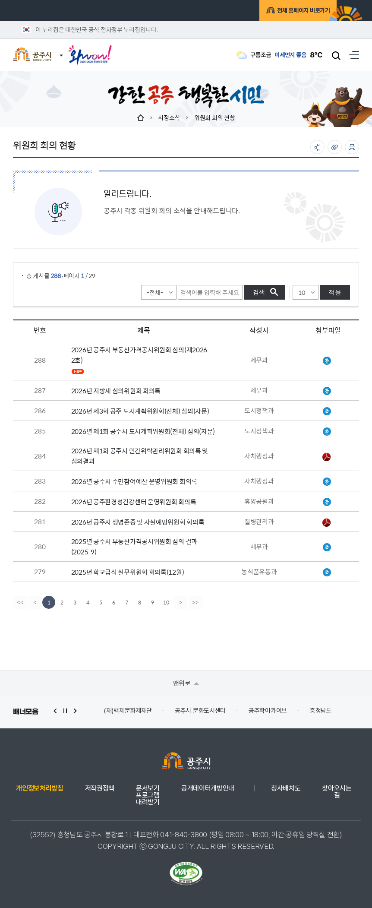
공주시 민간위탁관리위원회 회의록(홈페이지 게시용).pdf (326, 456)
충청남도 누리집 (330, 711)
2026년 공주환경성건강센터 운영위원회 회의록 (133, 501)
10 (167, 602)
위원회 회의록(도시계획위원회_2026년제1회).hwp (326, 431)
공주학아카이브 (268, 711)
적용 (334, 292)
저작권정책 (99, 788)
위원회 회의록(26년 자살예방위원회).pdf (326, 522)
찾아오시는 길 (336, 792)
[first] (20, 602)
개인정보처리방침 (39, 788)
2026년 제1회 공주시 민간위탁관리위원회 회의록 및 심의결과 (139, 456)
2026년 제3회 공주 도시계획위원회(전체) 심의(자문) (140, 411)
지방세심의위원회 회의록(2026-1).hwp (326, 391)
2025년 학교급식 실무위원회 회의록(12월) (127, 572)
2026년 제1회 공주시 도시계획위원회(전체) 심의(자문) (143, 431)
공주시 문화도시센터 (200, 711)
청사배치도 (285, 788)
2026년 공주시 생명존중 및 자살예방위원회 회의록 (138, 522)
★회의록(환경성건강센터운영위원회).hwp (326, 502)
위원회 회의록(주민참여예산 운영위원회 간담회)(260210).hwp (326, 482)
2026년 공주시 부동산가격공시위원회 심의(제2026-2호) (140, 355)
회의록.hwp (326, 361)
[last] (196, 602)
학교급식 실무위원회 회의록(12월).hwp (326, 572)
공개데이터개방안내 (207, 788)
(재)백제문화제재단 (128, 711)
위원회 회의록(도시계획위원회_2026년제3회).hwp (326, 411)
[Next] (181, 602)
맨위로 (186, 683)
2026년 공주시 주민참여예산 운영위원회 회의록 (134, 481)
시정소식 (169, 117)
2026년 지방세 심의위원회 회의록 (116, 390)
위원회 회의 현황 (214, 117)
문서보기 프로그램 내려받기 (148, 795)
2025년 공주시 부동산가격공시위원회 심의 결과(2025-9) (134, 546)
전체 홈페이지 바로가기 (292, 12)
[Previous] (34, 602)
